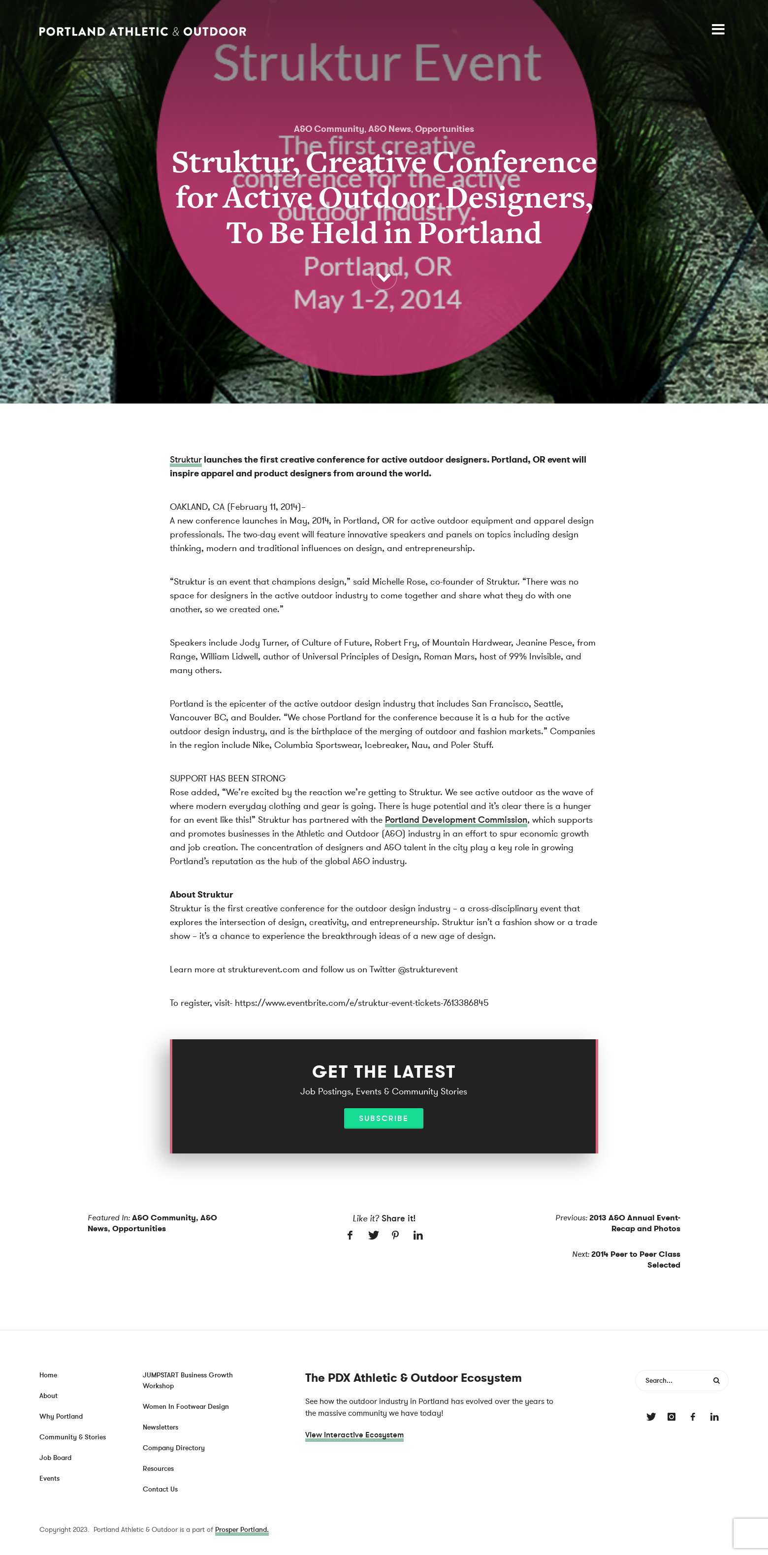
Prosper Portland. (242, 1529)
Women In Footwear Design (186, 1406)
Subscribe (384, 1118)
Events (49, 1478)
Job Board (55, 1457)
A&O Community (329, 129)
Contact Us (160, 1489)
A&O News (389, 129)
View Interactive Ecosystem (354, 1435)
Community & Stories (72, 1437)
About (48, 1395)
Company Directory (174, 1448)
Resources (158, 1468)
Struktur (186, 460)
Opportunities (444, 129)
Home (48, 1375)
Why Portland (61, 1416)
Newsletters (160, 1427)
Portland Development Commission (456, 820)
